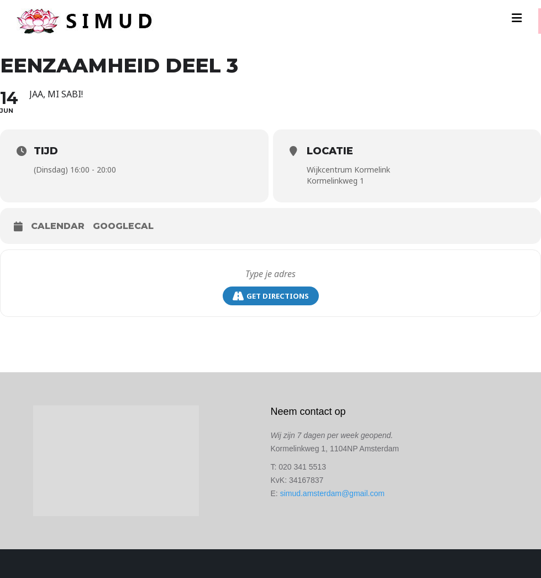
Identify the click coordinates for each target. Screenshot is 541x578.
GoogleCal (123, 226)
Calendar (58, 226)
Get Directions (271, 296)
